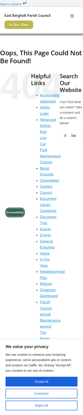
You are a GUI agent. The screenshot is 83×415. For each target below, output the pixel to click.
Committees (49, 180)
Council (46, 193)
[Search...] (71, 135)
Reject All (41, 405)
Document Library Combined (48, 205)
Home (45, 253)
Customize (41, 393)
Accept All (41, 381)
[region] (41, 377)
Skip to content (13, 4)
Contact (46, 186)
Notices (46, 284)
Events (45, 229)
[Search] (65, 135)
